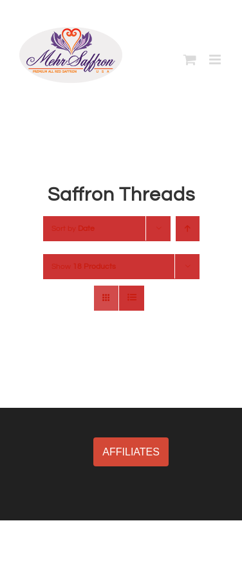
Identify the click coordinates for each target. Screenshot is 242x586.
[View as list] (131, 298)
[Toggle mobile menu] (216, 59)
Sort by (73, 228)
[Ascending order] (187, 228)
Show (83, 266)
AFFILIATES (131, 451)
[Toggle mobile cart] (189, 59)
